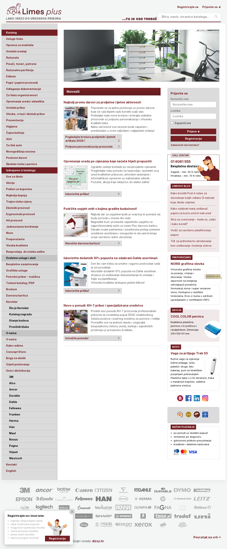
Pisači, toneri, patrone (21, 63)
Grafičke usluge (17, 270)
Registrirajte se (188, 7)
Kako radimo (14, 345)
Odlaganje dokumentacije (23, 88)
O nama (11, 339)
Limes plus (42, 12)
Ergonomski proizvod (20, 214)
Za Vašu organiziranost (22, 95)
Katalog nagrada (20, 314)
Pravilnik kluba (19, 326)
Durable (14, 395)
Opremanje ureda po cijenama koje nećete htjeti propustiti (108, 161)
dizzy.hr (98, 541)
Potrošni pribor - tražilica (23, 276)
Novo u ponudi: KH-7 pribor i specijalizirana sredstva (103, 305)
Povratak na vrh (205, 537)
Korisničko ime (180, 99)
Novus (13, 439)
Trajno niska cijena (19, 201)
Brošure (11, 289)
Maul (12, 433)
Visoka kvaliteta (17, 245)
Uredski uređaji (16, 51)
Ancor (13, 389)
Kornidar (12, 301)
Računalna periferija (20, 70)
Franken (14, 414)
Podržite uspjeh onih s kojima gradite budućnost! (100, 209)
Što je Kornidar (19, 308)
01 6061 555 (181, 162)
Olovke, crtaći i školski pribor (25, 114)
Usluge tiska (14, 38)
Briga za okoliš (16, 358)
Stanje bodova (19, 320)
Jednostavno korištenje (22, 226)
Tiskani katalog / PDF (20, 283)
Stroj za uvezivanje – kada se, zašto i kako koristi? (193, 222)
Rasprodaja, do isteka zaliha (25, 251)
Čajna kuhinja (15, 132)
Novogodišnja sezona (20, 151)
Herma (13, 420)
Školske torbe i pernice (21, 164)
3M (11, 376)
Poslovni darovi (16, 157)
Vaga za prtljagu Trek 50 (189, 353)
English (11, 470)
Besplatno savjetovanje (22, 264)
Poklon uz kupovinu (19, 189)
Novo (9, 232)
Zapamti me (181, 123)
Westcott (15, 458)
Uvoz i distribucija (18, 370)
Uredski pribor (15, 107)
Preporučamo (15, 239)
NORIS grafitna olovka (187, 264)
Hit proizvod (14, 220)
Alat (9, 139)
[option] (141, 56)
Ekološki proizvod (18, 207)
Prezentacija (15, 120)
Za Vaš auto (14, 145)
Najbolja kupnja (16, 195)
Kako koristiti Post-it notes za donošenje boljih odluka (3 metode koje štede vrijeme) (192, 198)
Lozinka (175, 110)
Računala (12, 57)
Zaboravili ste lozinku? (185, 144)
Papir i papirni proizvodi (22, 82)
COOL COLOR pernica (187, 316)
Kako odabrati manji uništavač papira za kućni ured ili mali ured (191, 211)
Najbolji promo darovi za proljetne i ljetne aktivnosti (102, 102)
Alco (12, 383)
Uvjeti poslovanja (17, 364)
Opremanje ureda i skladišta (25, 101)
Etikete (11, 76)
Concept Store (16, 351)
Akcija (10, 182)
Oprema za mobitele (20, 45)
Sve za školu (14, 176)
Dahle (13, 401)
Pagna (13, 445)
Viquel (13, 452)
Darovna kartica (17, 295)
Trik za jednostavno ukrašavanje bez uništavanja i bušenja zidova (191, 243)
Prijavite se (211, 7)
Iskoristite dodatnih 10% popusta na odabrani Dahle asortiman (111, 258)
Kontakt (11, 464)
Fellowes (15, 408)
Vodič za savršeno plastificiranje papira (191, 232)
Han (12, 427)
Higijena (11, 126)
